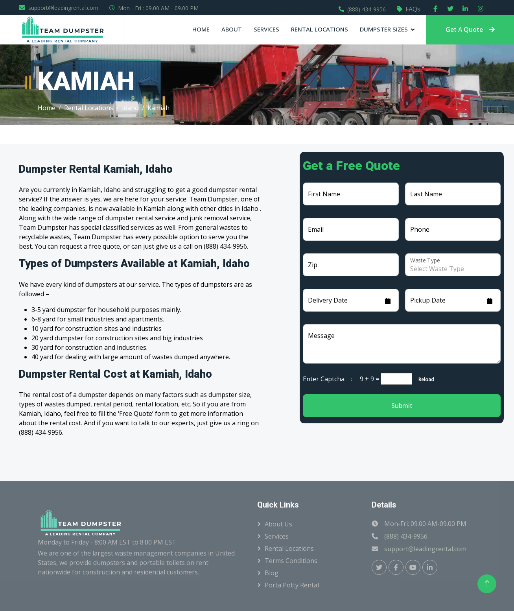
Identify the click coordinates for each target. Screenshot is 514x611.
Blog (271, 573)
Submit (402, 405)
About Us (278, 524)
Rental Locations (319, 29)
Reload (424, 379)
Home (201, 29)
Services (266, 29)
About (231, 29)
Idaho (130, 107)
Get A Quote (470, 29)
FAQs (412, 9)
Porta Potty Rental (292, 585)
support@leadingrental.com (63, 7)
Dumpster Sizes (384, 29)
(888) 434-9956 (366, 9)
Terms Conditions (291, 560)
